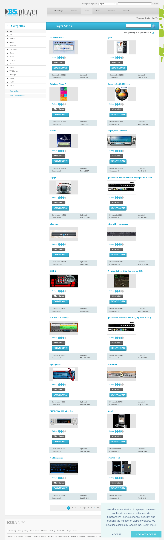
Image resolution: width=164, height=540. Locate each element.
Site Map (52, 531)
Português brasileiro (62, 536)
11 (98, 508)
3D (11, 35)
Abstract (12, 38)
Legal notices (72, 531)
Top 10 (12, 85)
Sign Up (155, 18)
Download (111, 11)
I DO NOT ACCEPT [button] (146, 534)
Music (12, 56)
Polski (50, 536)
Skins (87, 11)
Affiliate (44, 531)
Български (12, 536)
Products (73, 11)
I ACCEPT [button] (116, 534)
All (11, 31)
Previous (75, 508)
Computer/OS (14, 49)
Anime (12, 42)
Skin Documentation (18, 96)
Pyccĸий (82, 536)
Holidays (13, 75)
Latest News (34, 531)
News (98, 11)
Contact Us (61, 531)
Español (35, 536)
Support (126, 11)
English (28, 536)
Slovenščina (91, 536)
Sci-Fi (12, 78)
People (12, 67)
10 (94, 508)
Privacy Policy (23, 531)
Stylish (12, 82)
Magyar (43, 536)
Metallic (12, 60)
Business (13, 46)
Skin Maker (14, 91)
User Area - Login (143, 18)
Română (74, 536)
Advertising (12, 531)
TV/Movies (14, 71)
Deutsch (20, 536)
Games (12, 53)
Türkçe (100, 536)
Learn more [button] (149, 525)
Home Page (59, 11)
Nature (12, 64)
